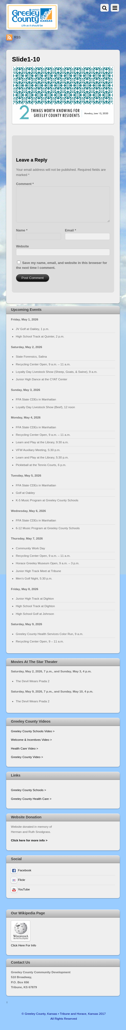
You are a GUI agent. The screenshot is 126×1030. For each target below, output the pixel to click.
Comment (25, 184)
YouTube (20, 889)
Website (22, 246)
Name (21, 230)
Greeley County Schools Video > (33, 731)
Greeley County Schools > (28, 790)
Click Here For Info (23, 945)
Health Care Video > (24, 748)
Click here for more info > (29, 840)
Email (70, 230)
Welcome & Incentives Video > (31, 739)
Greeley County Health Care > (31, 798)
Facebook (21, 870)
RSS (17, 37)
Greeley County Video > (27, 757)
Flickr (18, 879)
